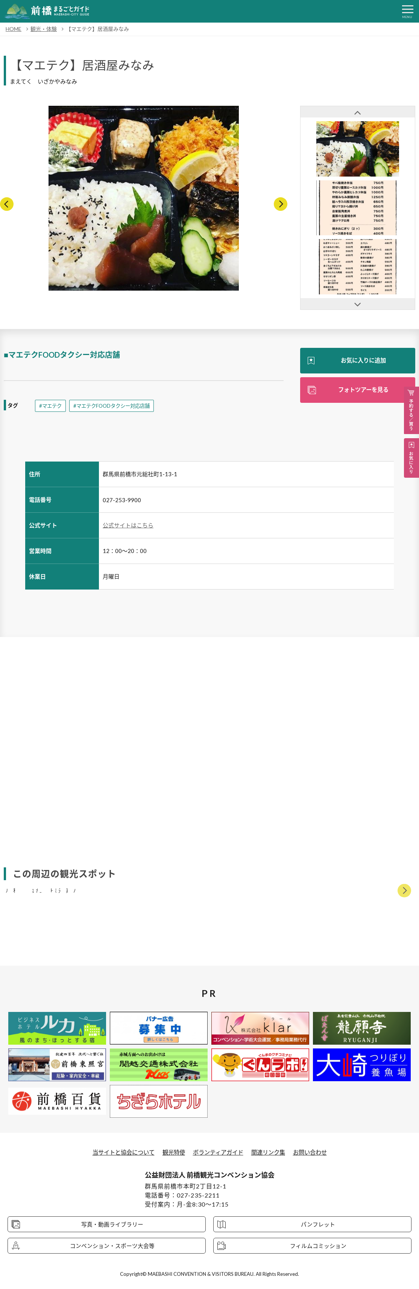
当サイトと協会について (119, 1152)
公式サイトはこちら (128, 525)
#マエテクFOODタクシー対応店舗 (115, 406)
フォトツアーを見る (363, 390)
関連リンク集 (272, 1152)
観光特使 (172, 1152)
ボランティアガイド (219, 1152)
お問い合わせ (316, 1152)
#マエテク (51, 406)
